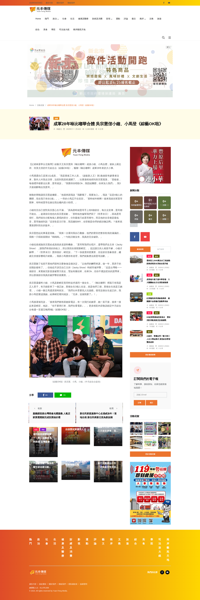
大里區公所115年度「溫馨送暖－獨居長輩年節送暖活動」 (43, 463)
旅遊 (159, 19)
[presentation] (30, 73)
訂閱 (139, 403)
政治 (55, 19)
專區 (53, 29)
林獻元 (59, 129)
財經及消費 (97, 19)
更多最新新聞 (150, 355)
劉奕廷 (71, 468)
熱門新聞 (160, 249)
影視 (108, 19)
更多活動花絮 (150, 454)
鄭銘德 (38, 445)
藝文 (134, 19)
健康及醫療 (83, 19)
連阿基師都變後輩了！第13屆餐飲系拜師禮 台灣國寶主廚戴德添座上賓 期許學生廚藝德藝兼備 (43, 442)
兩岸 (142, 19)
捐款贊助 (42, 584)
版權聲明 (83, 584)
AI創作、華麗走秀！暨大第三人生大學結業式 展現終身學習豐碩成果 (158, 339)
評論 (126, 19)
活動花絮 (40, 105)
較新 (37, 408)
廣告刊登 (49, 3)
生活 (72, 19)
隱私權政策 (72, 584)
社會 (64, 19)
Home (38, 19)
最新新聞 (140, 249)
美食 (45, 29)
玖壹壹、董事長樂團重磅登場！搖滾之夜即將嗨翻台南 (75, 461)
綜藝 (56, 118)
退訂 (151, 403)
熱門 (47, 19)
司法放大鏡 (64, 29)
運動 (118, 19)
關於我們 (60, 3)
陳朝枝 (151, 346)
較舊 (114, 408)
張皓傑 (38, 470)
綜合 (37, 29)
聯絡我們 (71, 3)
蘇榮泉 (71, 433)
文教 (151, 19)
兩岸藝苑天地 (79, 29)
